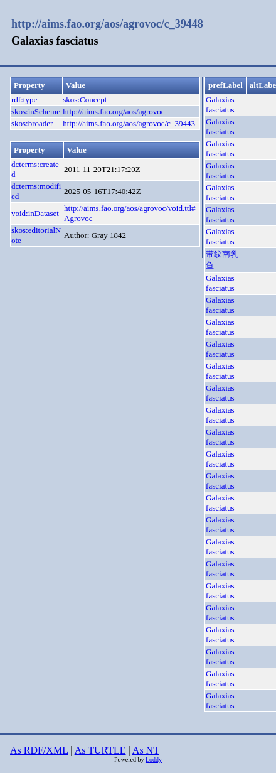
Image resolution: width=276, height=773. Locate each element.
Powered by (130, 759)
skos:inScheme (35, 111)
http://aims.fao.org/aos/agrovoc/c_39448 (107, 24)
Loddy (154, 759)
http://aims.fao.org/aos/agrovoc (113, 111)
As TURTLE (100, 750)
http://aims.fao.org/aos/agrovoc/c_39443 (129, 123)
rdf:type (24, 99)
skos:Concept (85, 99)
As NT (145, 750)
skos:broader (32, 123)
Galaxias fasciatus (220, 104)
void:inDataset (35, 213)
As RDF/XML (39, 750)
